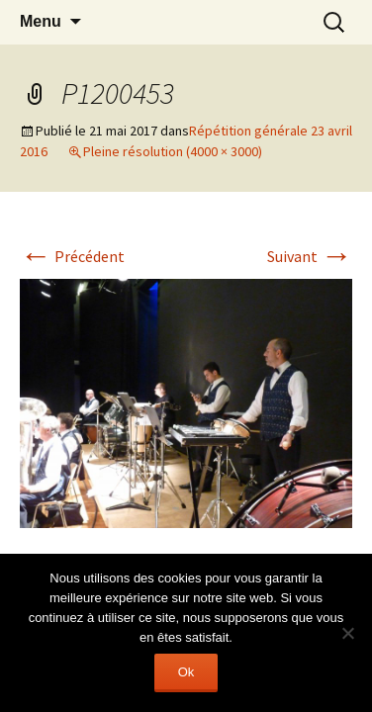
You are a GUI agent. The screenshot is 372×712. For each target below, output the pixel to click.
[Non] (347, 633)
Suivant (309, 256)
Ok (186, 672)
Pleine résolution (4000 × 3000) (172, 151)
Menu (40, 21)
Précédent (72, 256)
